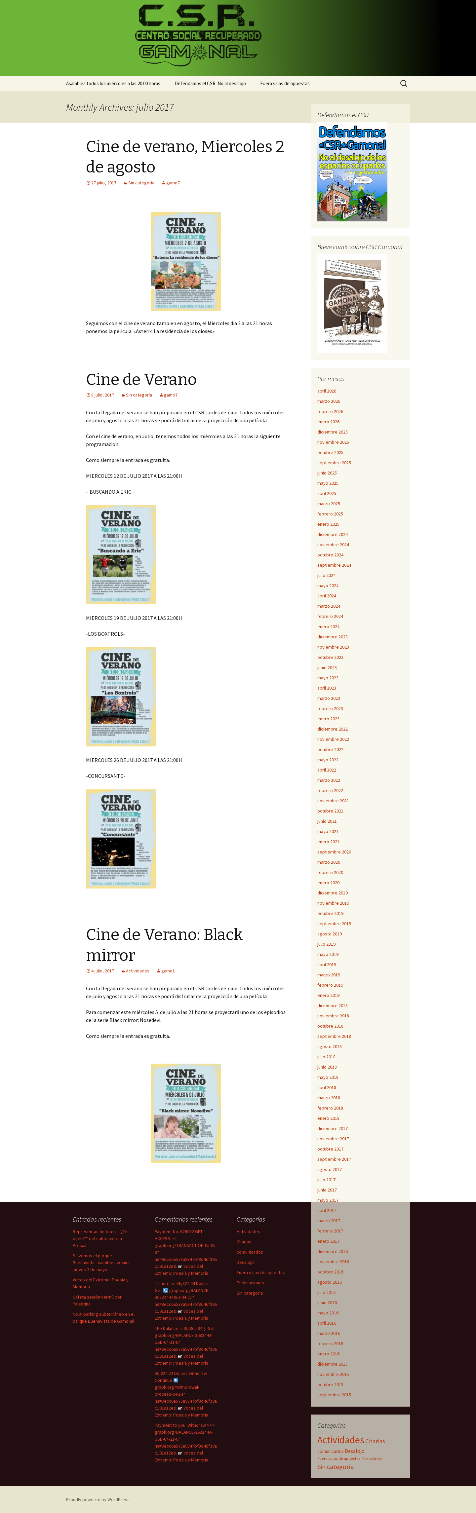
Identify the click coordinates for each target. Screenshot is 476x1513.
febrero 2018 (330, 1108)
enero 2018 (328, 1118)
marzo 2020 (328, 862)
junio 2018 (327, 1067)
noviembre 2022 (333, 739)
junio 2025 (327, 473)
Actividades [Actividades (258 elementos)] (340, 1440)
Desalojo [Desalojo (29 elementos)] (355, 1451)
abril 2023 (326, 688)
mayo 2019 (327, 954)
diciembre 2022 (332, 729)
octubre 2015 (330, 1384)
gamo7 (173, 183)
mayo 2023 (327, 678)
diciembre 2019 (332, 893)
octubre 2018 (330, 1026)
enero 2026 (328, 422)
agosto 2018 (329, 1046)
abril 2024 (326, 596)
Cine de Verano (141, 379)
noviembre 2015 (333, 1374)
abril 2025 (326, 493)
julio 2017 (326, 1180)
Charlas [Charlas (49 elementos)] (375, 1441)
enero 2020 (328, 883)
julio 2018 (326, 1057)
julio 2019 (326, 944)
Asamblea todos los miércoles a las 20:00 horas (113, 83)
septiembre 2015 (334, 1395)
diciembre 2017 (332, 1128)
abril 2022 (326, 770)
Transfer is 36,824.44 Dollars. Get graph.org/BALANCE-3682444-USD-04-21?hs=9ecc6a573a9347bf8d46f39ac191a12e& (186, 1297)
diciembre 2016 (332, 1251)
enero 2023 (328, 719)
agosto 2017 (329, 1169)
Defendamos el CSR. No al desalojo (210, 83)
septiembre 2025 (334, 463)
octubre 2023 (330, 657)
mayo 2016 (327, 1313)
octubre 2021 (330, 811)
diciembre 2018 (332, 1005)
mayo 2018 (327, 1077)
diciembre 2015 (332, 1364)
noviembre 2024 (333, 545)
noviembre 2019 (333, 903)
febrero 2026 (330, 411)
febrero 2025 (330, 514)
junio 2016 (327, 1302)
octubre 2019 (330, 913)
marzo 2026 (328, 401)
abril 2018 (326, 1087)
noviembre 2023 (333, 647)
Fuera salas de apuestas (285, 83)
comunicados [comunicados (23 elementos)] (330, 1451)
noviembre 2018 (333, 1016)
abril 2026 (326, 391)
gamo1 (168, 971)
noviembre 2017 (333, 1139)
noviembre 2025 (333, 442)
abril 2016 (326, 1323)
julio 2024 (326, 575)
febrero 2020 (330, 872)
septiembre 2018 (334, 1036)
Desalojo (245, 1262)
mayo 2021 (327, 831)
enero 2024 (328, 626)
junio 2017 (327, 1190)
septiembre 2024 (334, 565)
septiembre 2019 (334, 924)
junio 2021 (327, 821)
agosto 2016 (329, 1282)
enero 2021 (328, 842)
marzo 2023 (328, 698)
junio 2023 (327, 667)
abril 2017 (326, 1210)
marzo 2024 (328, 606)
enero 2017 (328, 1241)
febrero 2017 (330, 1231)
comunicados (250, 1252)
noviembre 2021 (333, 801)
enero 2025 (328, 524)
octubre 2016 (330, 1272)
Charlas (244, 1242)
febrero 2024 (330, 616)
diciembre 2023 (332, 637)
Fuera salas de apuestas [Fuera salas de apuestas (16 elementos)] (339, 1458)
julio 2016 (326, 1292)
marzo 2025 (328, 504)
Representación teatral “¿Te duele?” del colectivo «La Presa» (100, 1238)
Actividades (137, 971)
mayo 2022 (327, 760)
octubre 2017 (330, 1149)
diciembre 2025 (332, 432)
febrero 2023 (330, 708)
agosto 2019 (329, 934)
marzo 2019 (328, 975)
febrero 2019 (330, 985)
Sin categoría (141, 183)
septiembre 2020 (334, 852)
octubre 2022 (330, 749)
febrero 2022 (330, 790)
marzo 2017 (328, 1221)
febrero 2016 (330, 1343)
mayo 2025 (327, 483)
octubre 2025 (330, 452)
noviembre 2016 (333, 1262)
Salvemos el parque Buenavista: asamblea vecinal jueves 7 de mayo (102, 1262)
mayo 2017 (327, 1200)
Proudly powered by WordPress (98, 1499)
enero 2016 (328, 1354)
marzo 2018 (328, 1098)
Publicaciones (250, 1283)
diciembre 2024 (332, 534)
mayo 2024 (327, 585)
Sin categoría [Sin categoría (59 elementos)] (335, 1466)
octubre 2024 (330, 555)
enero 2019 (328, 995)
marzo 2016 (328, 1333)
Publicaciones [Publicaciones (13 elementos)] (372, 1458)
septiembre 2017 (334, 1159)
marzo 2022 (328, 780)
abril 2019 (326, 964)
